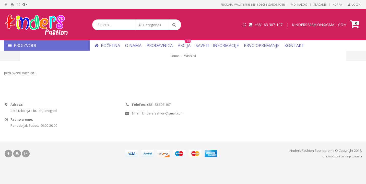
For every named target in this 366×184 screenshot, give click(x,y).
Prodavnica (160, 45)
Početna (107, 45)
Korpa (337, 4)
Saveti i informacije (217, 45)
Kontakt (294, 45)
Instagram (26, 153)
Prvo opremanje (261, 45)
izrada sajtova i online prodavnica (342, 156)
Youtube (17, 153)
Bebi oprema (324, 150)
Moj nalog (299, 4)
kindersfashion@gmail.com (162, 113)
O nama (133, 45)
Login (354, 4)
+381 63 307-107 (268, 24)
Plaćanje (319, 4)
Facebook (8, 153)
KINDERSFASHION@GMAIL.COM (319, 24)
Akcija (184, 45)
